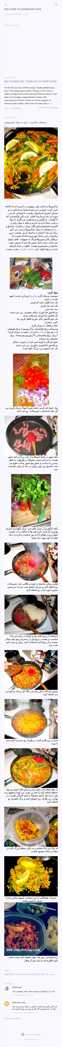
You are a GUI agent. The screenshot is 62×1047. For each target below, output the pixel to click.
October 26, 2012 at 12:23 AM (23, 1013)
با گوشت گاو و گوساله (38, 974)
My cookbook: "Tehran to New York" (30, 81)
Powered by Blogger (31, 1034)
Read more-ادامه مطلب (48, 107)
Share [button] (6, 108)
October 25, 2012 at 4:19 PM (22, 995)
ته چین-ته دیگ (50, 974)
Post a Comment (12, 1019)
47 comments (16, 108)
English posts (12, 14)
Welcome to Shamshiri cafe (22, 9)
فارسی (24, 14)
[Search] (56, 4)
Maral (14, 987)
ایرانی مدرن (26, 974)
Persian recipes (15, 974)
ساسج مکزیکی (27, 249)
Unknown (16, 1002)
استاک (42, 332)
